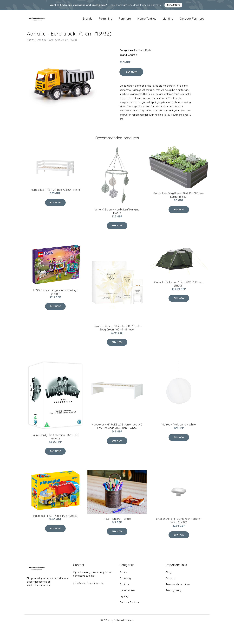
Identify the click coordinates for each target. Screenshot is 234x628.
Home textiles (146, 20)
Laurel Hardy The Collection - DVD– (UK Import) (55, 439)
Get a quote (173, 5)
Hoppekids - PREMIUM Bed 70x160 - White (55, 192)
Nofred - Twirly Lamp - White (179, 426)
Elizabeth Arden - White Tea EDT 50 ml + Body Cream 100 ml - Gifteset (117, 330)
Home (30, 41)
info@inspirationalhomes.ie (88, 585)
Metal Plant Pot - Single (117, 521)
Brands (87, 20)
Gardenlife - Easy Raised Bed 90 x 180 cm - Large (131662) (178, 197)
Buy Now (131, 74)
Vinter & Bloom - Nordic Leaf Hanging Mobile (117, 213)
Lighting (168, 20)
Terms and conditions (178, 586)
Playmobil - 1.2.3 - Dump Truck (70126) (55, 518)
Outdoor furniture (192, 20)
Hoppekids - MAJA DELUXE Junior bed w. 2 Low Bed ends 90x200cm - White (117, 428)
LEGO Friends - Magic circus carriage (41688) (55, 294)
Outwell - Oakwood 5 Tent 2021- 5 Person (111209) (178, 286)
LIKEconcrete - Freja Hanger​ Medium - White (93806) (179, 522)
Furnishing (105, 20)
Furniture (125, 20)
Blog (168, 574)
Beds (148, 52)
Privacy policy (173, 592)
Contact (170, 580)
